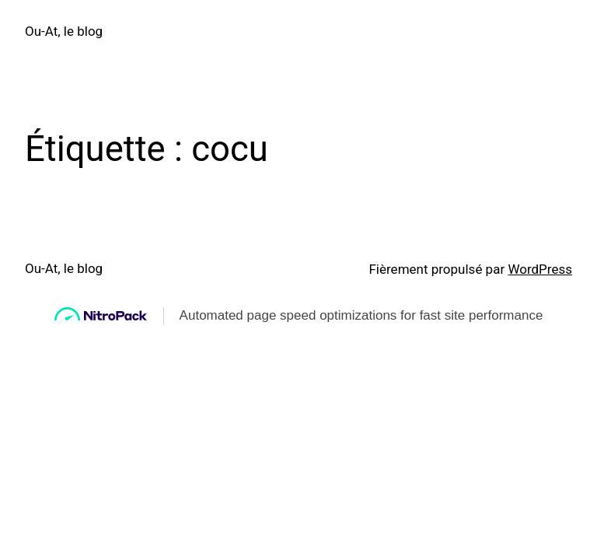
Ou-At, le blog (64, 31)
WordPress (540, 269)
